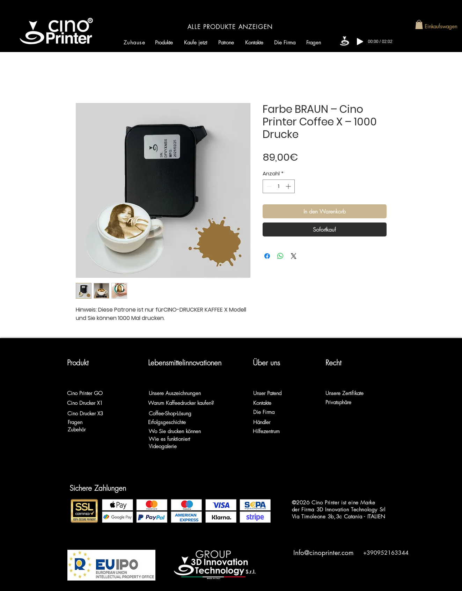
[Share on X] (293, 256)
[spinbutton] (278, 186)
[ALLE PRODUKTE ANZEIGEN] (231, 26)
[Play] (360, 41)
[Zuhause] (135, 42)
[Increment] (289, 186)
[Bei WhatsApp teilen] (280, 256)
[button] (419, 24)
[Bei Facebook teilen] (267, 256)
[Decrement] (268, 186)
